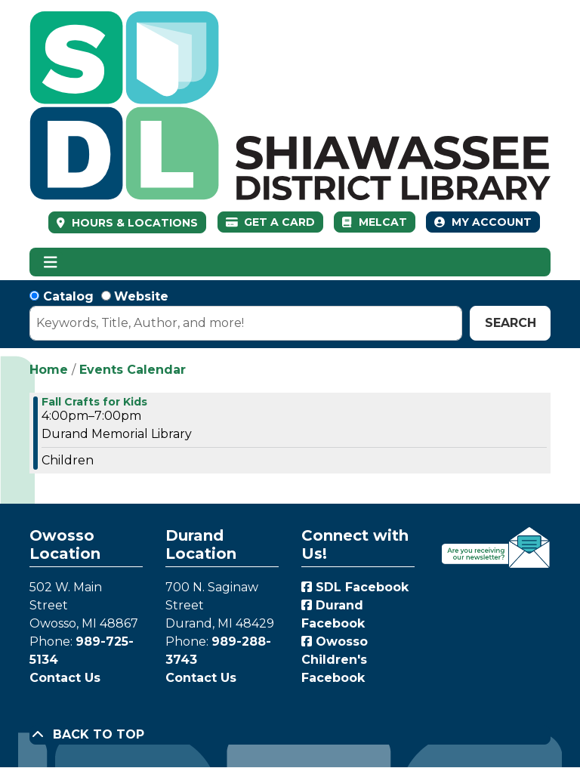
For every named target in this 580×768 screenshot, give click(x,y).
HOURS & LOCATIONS (133, 223)
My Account (483, 222)
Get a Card (271, 222)
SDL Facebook (355, 587)
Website (141, 296)
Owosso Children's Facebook (334, 659)
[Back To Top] (290, 735)
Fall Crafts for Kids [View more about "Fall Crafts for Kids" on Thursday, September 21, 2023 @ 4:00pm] (94, 401)
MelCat (374, 222)
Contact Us (64, 678)
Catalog (68, 296)
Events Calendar (132, 369)
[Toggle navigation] (50, 262)
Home (48, 369)
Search (510, 323)
